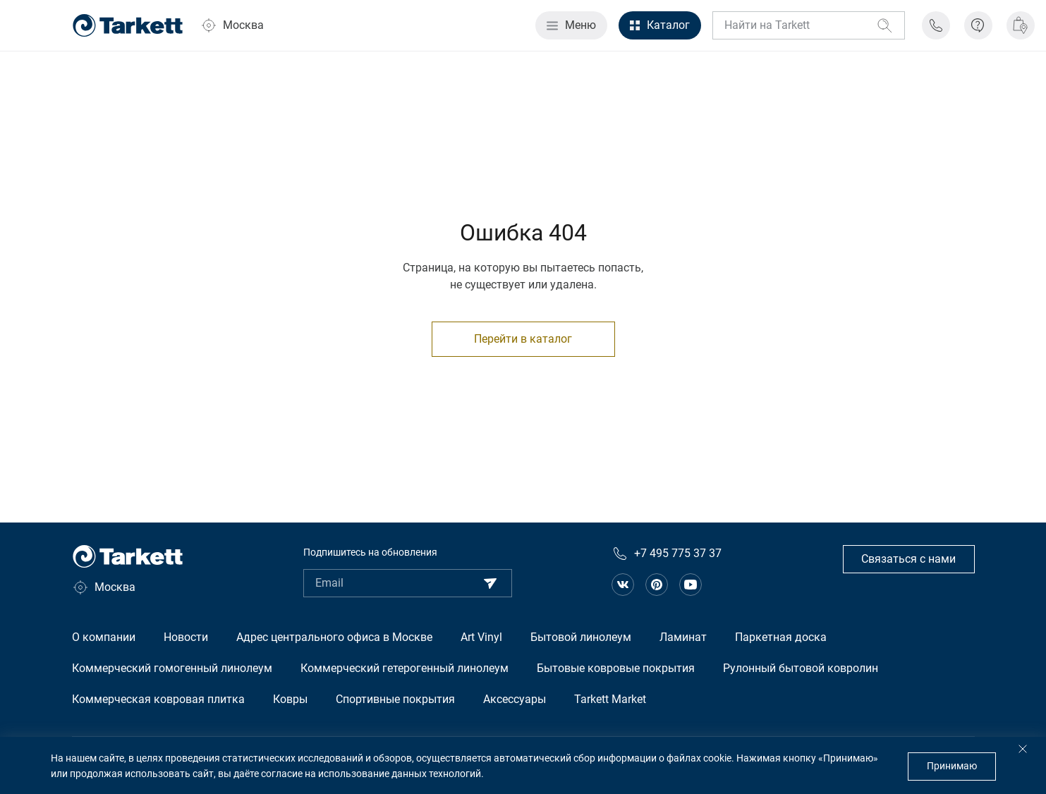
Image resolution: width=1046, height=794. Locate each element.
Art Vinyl (481, 637)
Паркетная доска (781, 637)
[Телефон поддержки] (936, 25)
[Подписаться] (490, 583)
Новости (186, 637)
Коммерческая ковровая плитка (158, 699)
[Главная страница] (127, 25)
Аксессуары (514, 699)
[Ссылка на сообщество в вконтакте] (623, 584)
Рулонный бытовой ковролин (800, 668)
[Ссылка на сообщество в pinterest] (656, 584)
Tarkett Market (610, 699)
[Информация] (978, 25)
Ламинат (683, 637)
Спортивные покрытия (395, 699)
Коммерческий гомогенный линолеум (172, 668)
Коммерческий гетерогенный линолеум (404, 668)
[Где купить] (1021, 25)
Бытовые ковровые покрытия (616, 668)
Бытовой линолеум (580, 637)
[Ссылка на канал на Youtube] (690, 584)
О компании (103, 637)
